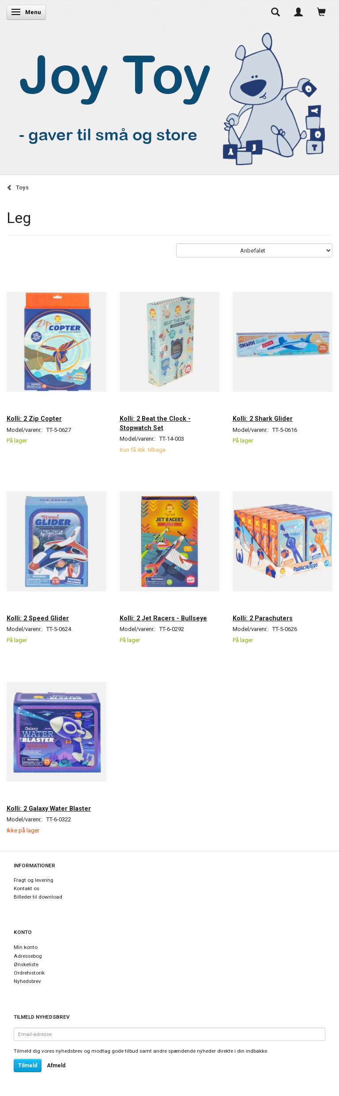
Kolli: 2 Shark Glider (263, 418)
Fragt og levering (33, 880)
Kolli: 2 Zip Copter (34, 418)
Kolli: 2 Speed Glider (38, 618)
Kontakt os (26, 888)
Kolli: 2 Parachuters (263, 618)
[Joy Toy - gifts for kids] (167, 97)
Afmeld (56, 1065)
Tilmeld (27, 1065)
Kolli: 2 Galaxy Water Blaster (49, 808)
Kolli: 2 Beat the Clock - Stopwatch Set (155, 423)
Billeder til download (38, 897)
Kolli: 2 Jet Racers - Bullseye (163, 618)
